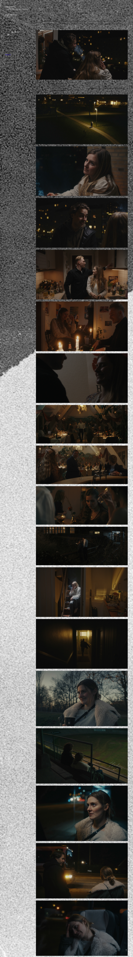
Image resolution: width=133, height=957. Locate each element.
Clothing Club (9, 33)
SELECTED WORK (11, 15)
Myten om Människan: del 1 (13, 39)
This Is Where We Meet (12, 60)
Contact (7, 78)
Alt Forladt (8, 64)
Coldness (8, 27)
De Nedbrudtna (9, 24)
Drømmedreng (9, 36)
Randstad (8, 57)
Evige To (7, 54)
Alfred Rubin (10, 7)
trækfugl (7, 48)
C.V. (6, 81)
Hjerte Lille (8, 45)
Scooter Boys (9, 18)
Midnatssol (8, 21)
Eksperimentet (9, 42)
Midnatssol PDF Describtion (13, 71)
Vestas (7, 30)
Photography (9, 74)
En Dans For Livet (10, 51)
